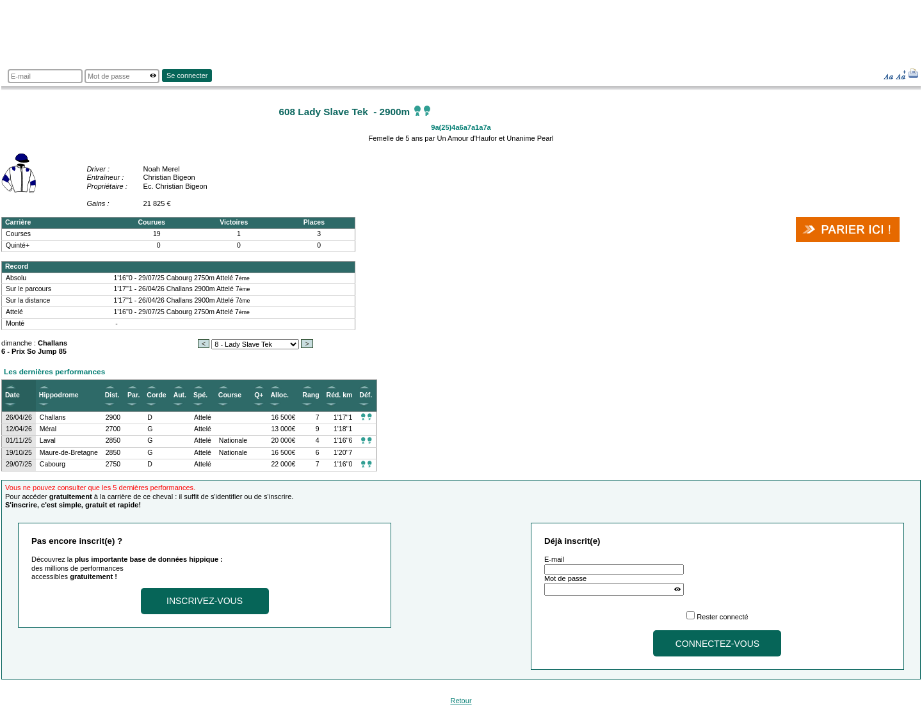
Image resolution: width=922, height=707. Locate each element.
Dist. (112, 395)
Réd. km (340, 395)
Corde (156, 395)
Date (12, 395)
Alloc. (279, 395)
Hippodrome (59, 395)
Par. (133, 395)
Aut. (180, 395)
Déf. (365, 395)
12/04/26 (19, 429)
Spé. (200, 395)
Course (229, 395)
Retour (460, 700)
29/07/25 (19, 464)
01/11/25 (19, 440)
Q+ (258, 395)
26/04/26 (19, 417)
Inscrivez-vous (204, 601)
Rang (310, 395)
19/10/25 (19, 452)
